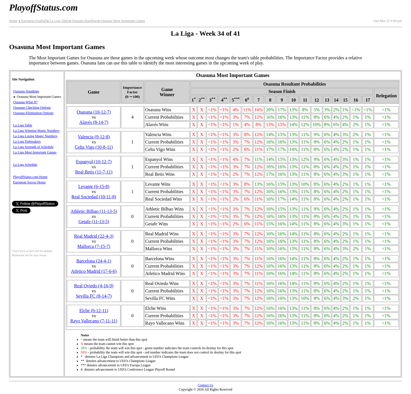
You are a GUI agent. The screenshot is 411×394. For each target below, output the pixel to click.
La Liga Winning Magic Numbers (36, 131)
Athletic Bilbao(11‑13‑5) (93, 211)
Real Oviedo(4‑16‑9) (94, 285)
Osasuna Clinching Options (32, 108)
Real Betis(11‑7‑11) (93, 171)
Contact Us (205, 385)
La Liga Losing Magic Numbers (35, 136)
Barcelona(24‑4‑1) (93, 260)
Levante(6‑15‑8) (93, 186)
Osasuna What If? (25, 102)
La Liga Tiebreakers (27, 142)
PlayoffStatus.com (43, 7)
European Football (32, 21)
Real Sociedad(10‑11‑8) (93, 196)
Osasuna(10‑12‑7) (94, 112)
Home (13, 21)
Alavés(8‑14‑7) (93, 122)
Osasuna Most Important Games (121, 21)
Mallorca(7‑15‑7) (93, 246)
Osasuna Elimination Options (33, 113)
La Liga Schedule (25, 165)
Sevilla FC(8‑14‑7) (94, 296)
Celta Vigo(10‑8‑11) (94, 147)
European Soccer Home (29, 182)
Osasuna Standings (83, 21)
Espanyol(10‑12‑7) (94, 161)
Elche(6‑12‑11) (93, 310)
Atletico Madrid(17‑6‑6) (94, 271)
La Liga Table (58, 21)
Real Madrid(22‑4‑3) (94, 236)
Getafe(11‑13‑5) (93, 221)
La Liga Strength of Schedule (33, 147)
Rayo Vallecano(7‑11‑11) (93, 320)
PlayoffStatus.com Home (30, 177)
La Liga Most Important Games (35, 152)
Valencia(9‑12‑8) (94, 136)
